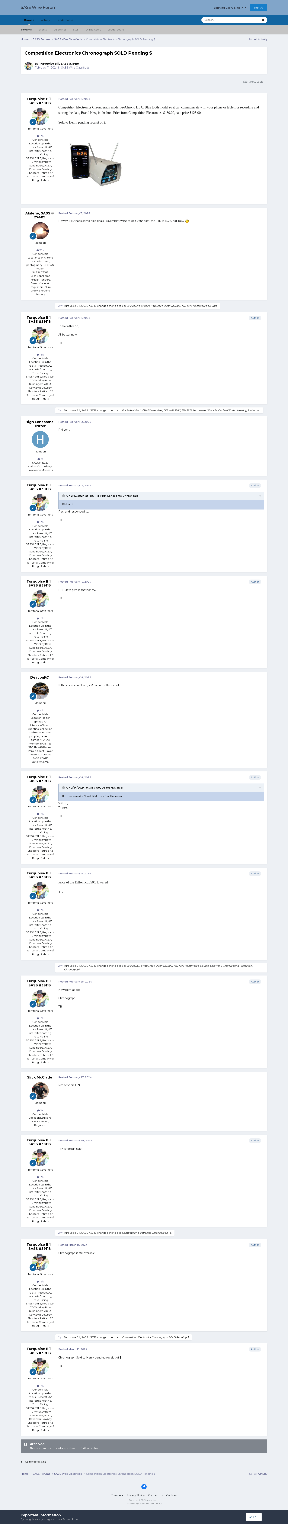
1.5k (40, 136)
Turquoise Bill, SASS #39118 (59, 63)
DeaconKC (39, 677)
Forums (26, 29)
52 (40, 459)
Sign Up (258, 7)
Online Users (93, 29)
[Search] (221, 20)
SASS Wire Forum (39, 7)
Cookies (171, 1495)
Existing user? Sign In (230, 7)
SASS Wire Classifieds (75, 67)
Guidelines (59, 29)
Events (43, 29)
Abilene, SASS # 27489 (39, 215)
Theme (117, 1495)
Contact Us (155, 1495)
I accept (255, 1517)
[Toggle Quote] (64, 495)
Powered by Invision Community (144, 1503)
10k (40, 710)
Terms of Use (70, 1519)
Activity (45, 19)
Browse (29, 21)
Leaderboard (116, 29)
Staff (76, 29)
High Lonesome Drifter (39, 424)
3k (40, 1110)
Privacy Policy (135, 1495)
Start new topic (253, 81)
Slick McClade (39, 1077)
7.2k (40, 250)
